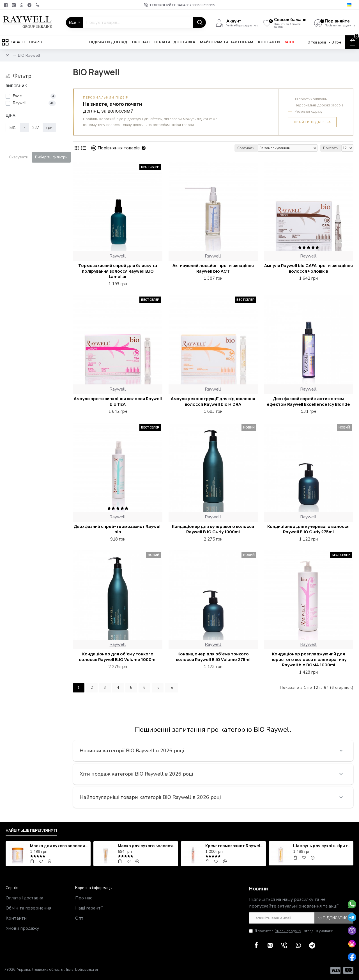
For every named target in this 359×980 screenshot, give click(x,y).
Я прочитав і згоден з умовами (291, 930)
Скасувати (18, 157)
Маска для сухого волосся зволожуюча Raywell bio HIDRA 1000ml (59, 845)
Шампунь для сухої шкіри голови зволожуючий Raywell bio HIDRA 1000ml (322, 845)
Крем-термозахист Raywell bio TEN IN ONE (234, 845)
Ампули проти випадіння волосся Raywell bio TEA (118, 401)
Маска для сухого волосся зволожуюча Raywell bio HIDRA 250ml (147, 845)
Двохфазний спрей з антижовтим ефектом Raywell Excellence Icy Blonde (308, 401)
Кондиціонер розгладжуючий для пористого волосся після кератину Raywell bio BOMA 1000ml (308, 659)
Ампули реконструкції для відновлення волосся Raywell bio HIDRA (213, 401)
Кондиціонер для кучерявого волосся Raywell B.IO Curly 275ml (308, 529)
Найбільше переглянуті (31, 830)
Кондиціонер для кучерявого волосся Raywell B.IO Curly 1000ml (213, 529)
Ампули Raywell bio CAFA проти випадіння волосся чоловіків (308, 268)
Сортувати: (246, 148)
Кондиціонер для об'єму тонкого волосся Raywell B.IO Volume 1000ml (118, 656)
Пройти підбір (312, 122)
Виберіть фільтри (51, 157)
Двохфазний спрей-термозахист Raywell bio (118, 529)
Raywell (117, 256)
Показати (331, 148)
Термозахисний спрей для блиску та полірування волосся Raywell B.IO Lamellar (117, 271)
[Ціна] (13, 127)
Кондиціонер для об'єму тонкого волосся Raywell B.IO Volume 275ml (213, 656)
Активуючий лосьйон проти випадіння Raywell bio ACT (213, 268)
